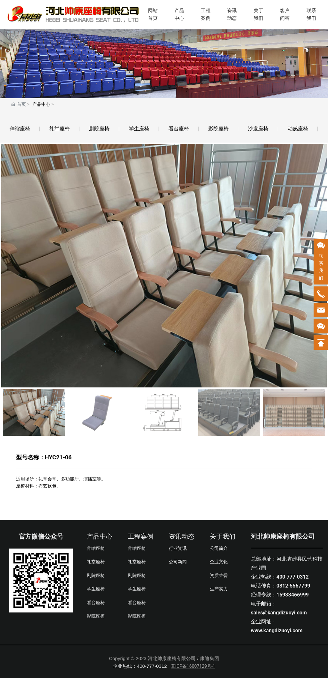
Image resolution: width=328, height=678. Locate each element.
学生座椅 (139, 129)
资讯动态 (232, 14)
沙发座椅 (258, 129)
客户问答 (285, 14)
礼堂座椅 (59, 129)
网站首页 (153, 14)
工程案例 (205, 14)
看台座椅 (178, 129)
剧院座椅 (99, 129)
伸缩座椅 (20, 129)
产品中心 (179, 14)
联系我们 (311, 14)
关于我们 (258, 14)
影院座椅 (218, 129)
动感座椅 (298, 129)
